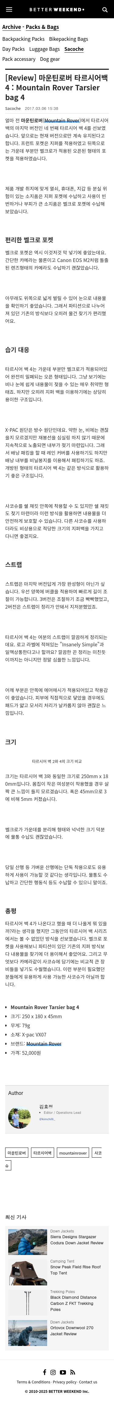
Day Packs (13, 48)
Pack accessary (19, 58)
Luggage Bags (44, 48)
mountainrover (73, 1153)
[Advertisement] (57, 1191)
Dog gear (50, 58)
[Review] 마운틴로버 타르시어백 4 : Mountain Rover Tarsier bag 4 (56, 87)
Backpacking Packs (23, 38)
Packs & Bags (42, 26)
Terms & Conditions (33, 1381)
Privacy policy (65, 1381)
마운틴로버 (17, 1153)
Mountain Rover (61, 120)
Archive (11, 26)
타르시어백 (42, 1153)
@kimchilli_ (47, 1119)
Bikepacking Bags (68, 38)
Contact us (88, 1381)
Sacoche (74, 48)
